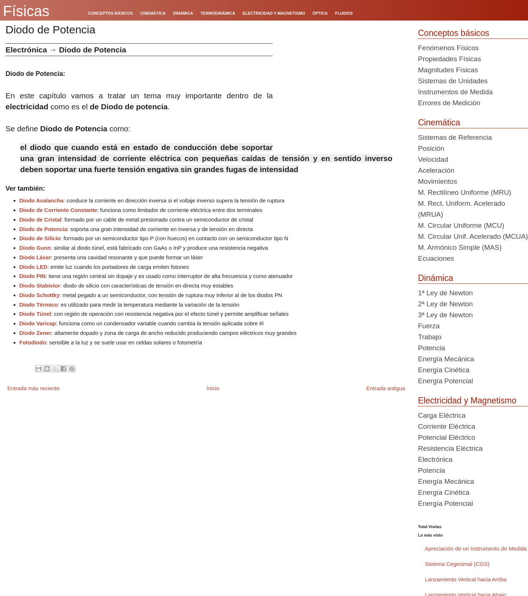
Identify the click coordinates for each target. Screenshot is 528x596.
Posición (431, 148)
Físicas (26, 11)
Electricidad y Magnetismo (467, 400)
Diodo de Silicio (40, 238)
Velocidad (433, 159)
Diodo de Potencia (43, 229)
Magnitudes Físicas (448, 70)
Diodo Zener (35, 333)
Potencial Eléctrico (446, 437)
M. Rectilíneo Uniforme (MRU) (464, 192)
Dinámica (435, 278)
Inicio (212, 388)
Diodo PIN (32, 276)
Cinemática (439, 122)
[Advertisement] (342, 94)
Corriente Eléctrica (446, 426)
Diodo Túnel (35, 314)
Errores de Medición (449, 103)
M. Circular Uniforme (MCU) (461, 225)
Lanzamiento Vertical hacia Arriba (466, 579)
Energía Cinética (443, 370)
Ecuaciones (436, 258)
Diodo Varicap (37, 323)
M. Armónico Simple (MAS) (460, 247)
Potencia (431, 348)
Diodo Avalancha (41, 200)
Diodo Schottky (39, 295)
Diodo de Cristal (40, 219)
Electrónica (435, 459)
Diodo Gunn (35, 248)
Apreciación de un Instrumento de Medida (476, 548)
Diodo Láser (35, 257)
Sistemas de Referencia (455, 137)
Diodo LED (33, 267)
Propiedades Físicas (449, 59)
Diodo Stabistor (39, 285)
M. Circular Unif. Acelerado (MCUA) (473, 236)
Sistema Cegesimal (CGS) (457, 564)
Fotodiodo (32, 342)
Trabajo (429, 337)
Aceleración (436, 170)
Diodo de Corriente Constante (58, 210)
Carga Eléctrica (442, 415)
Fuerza (429, 326)
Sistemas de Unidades (453, 81)
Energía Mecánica (446, 359)
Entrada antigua (385, 388)
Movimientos (437, 181)
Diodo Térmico (38, 304)
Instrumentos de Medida (455, 92)
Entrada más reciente (33, 388)
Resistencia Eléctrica (450, 448)
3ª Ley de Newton (445, 315)
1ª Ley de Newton (445, 293)
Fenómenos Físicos (448, 48)
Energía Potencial (445, 381)
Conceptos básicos (453, 33)
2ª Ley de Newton (445, 304)
